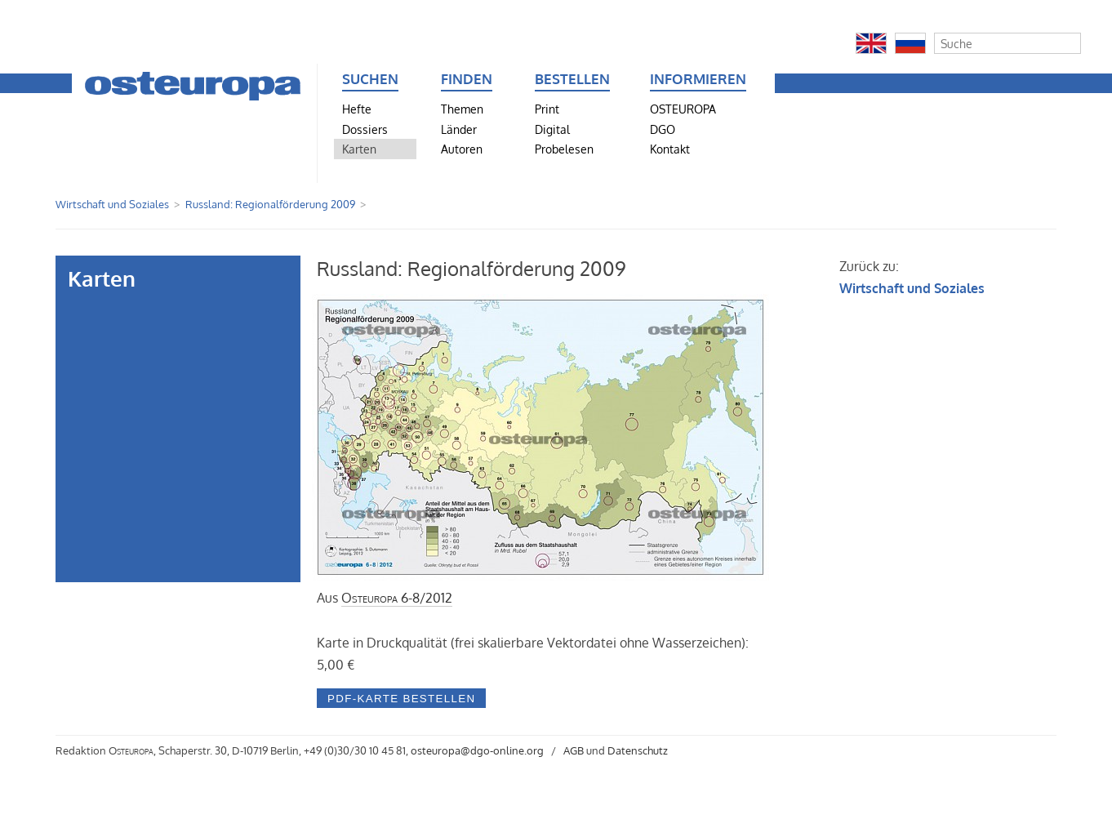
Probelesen (564, 148)
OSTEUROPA (683, 108)
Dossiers (365, 129)
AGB (573, 750)
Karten (359, 148)
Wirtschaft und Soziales (112, 204)
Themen (462, 108)
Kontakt (670, 148)
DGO (662, 129)
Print (547, 108)
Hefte (356, 108)
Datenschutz (637, 750)
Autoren (462, 148)
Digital (552, 129)
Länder (459, 129)
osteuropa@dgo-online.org (477, 750)
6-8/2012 (396, 598)
